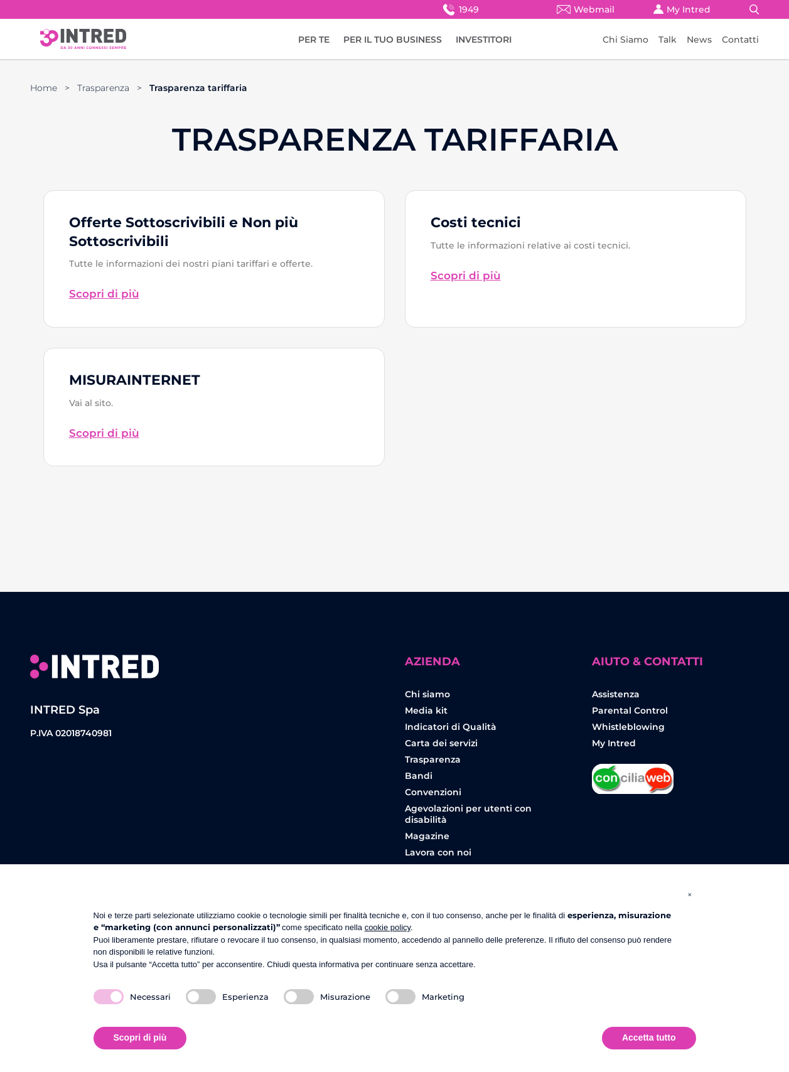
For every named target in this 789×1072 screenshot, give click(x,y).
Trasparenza (103, 88)
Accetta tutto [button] (649, 1037)
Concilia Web (633, 774)
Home (43, 88)
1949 (459, 9)
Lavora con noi (438, 852)
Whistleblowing (628, 726)
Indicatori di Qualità (450, 726)
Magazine (427, 836)
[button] (690, 894)
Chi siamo (427, 694)
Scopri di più (104, 293)
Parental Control (630, 710)
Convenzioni (433, 792)
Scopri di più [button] (140, 1037)
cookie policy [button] (388, 927)
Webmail (586, 9)
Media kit (426, 710)
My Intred (682, 9)
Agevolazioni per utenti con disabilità (468, 814)
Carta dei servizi (441, 743)
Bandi (418, 775)
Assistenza (616, 694)
